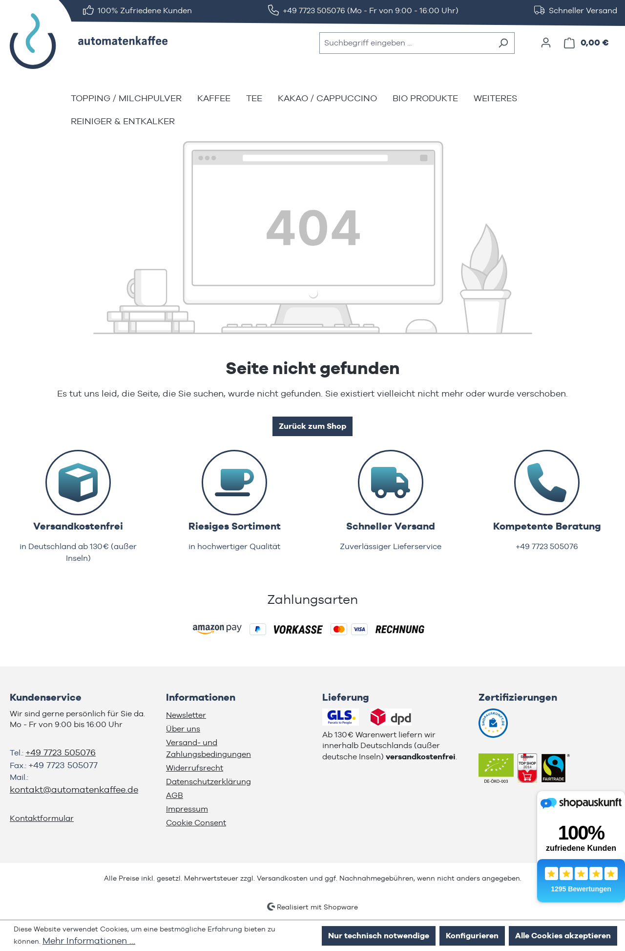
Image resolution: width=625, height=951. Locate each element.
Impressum (187, 809)
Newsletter (186, 715)
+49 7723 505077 (63, 765)
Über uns (183, 728)
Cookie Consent (196, 822)
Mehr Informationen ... (88, 940)
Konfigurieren (472, 935)
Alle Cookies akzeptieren (563, 935)
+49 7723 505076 (60, 752)
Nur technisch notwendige (378, 935)
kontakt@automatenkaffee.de (74, 789)
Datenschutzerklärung (208, 781)
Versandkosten (282, 878)
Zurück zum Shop (312, 426)
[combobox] (405, 43)
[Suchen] (503, 43)
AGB (174, 795)
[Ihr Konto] (546, 42)
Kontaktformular (42, 818)
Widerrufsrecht (194, 768)
